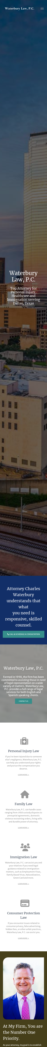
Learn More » (23, 775)
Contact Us (23, 701)
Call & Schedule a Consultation (23, 634)
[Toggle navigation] (42, 8)
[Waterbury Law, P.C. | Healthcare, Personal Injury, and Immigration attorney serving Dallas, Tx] (19, 8)
